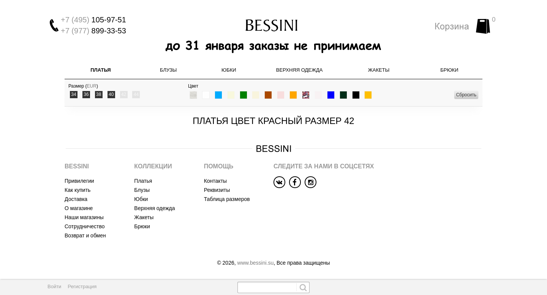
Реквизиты (217, 190)
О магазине (79, 208)
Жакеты (378, 70)
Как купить (77, 190)
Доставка (76, 199)
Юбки (228, 70)
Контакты (215, 181)
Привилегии (79, 181)
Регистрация (82, 286)
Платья (100, 70)
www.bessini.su (255, 263)
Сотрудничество (84, 226)
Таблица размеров (227, 199)
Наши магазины (84, 217)
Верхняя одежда (299, 70)
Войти (54, 286)
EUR (91, 86)
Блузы (168, 70)
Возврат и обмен (85, 235)
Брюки (449, 70)
